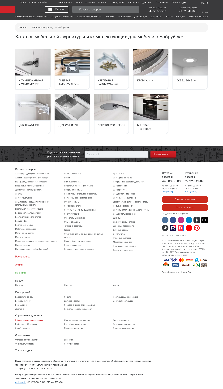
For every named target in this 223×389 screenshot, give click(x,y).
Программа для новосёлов (125, 297)
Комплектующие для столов (28, 217)
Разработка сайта (170, 272)
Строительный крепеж (74, 218)
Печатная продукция (73, 328)
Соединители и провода (124, 194)
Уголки (67, 230)
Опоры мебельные (72, 174)
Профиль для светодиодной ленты (129, 182)
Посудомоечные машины (124, 246)
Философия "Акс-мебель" (26, 340)
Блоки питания (120, 186)
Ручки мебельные (72, 202)
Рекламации (21, 305)
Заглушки (19, 194)
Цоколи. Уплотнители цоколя (77, 241)
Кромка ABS (118, 174)
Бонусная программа (123, 301)
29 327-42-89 (194, 181)
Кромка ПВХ (21, 221)
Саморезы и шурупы (73, 206)
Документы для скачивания (77, 320)
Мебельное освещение (25, 229)
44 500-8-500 (171, 181)
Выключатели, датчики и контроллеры (130, 202)
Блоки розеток (119, 190)
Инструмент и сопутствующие (29, 209)
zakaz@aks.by (191, 191)
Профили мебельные (73, 190)
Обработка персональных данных (79, 305)
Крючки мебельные (24, 225)
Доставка (19, 309)
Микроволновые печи (123, 242)
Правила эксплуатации (123, 328)
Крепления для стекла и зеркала (79, 249)
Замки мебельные (23, 198)
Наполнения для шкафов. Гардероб (31, 249)
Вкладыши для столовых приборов (31, 182)
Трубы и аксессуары (73, 226)
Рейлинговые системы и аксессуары (80, 194)
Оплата (67, 297)
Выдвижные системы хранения (29, 186)
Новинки (19, 285)
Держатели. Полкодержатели (28, 190)
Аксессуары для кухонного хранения (32, 174)
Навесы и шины (22, 245)
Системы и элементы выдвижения (80, 210)
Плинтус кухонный (72, 182)
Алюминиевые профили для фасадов (32, 178)
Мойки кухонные (22, 237)
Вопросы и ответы (23, 301)
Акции (116, 285)
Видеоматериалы (121, 320)
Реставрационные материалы (78, 198)
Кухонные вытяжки (122, 238)
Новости (68, 285)
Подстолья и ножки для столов (78, 186)
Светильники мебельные (124, 198)
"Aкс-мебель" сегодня (24, 344)
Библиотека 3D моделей (26, 324)
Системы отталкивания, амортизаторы (131, 210)
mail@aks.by (20, 382)
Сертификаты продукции (75, 324)
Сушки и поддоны (72, 222)
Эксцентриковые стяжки (124, 222)
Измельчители (120, 234)
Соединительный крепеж (124, 214)
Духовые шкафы (120, 230)
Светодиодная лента (122, 178)
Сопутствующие (71, 214)
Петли (67, 178)
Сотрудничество (71, 344)
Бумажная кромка (72, 245)
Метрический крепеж (24, 233)
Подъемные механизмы (124, 206)
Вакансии (68, 340)
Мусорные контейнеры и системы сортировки (36, 241)
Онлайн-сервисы (22, 328)
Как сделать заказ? (24, 297)
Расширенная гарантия (124, 324)
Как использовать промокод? (78, 309)
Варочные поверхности (123, 226)
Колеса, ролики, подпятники (28, 213)
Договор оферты (72, 301)
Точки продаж (23, 350)
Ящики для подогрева (123, 250)
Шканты (116, 218)
